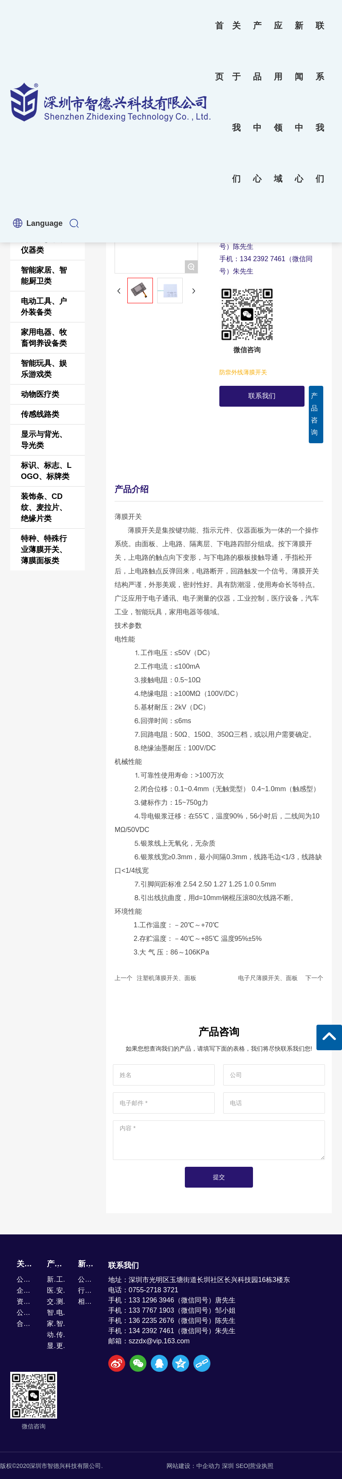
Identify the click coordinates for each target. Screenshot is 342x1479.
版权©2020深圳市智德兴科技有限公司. (51, 1465)
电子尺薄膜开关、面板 (268, 978)
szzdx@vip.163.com (159, 1341)
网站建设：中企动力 (193, 1465)
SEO (242, 1465)
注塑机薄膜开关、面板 (166, 978)
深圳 (228, 1465)
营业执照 (261, 1465)
